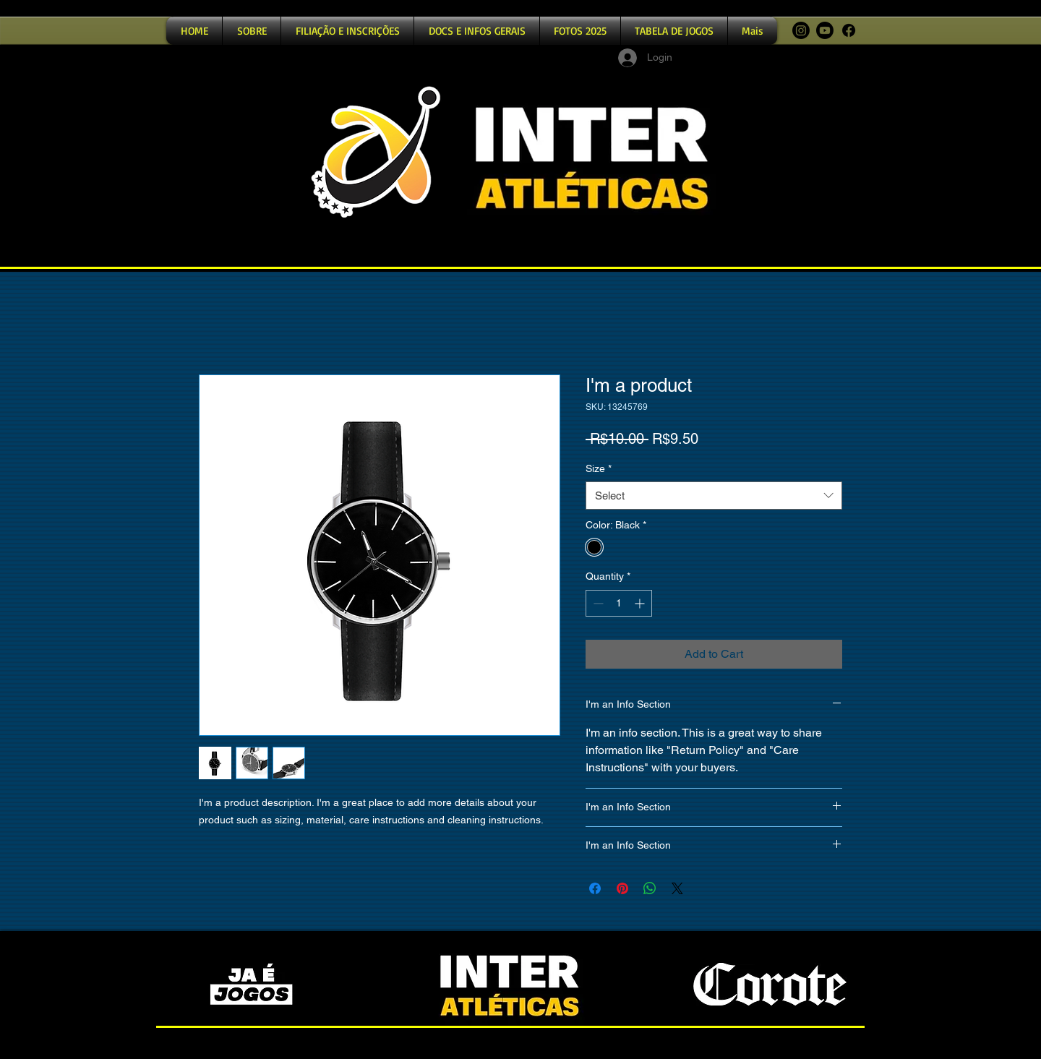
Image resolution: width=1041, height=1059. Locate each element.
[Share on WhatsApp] (650, 888)
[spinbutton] (619, 603)
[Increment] (641, 603)
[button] (347, 31)
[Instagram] (801, 30)
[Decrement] (597, 603)
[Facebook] (848, 30)
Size (599, 468)
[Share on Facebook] (595, 888)
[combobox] (714, 495)
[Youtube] (825, 30)
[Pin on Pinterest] (622, 888)
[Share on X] (677, 888)
